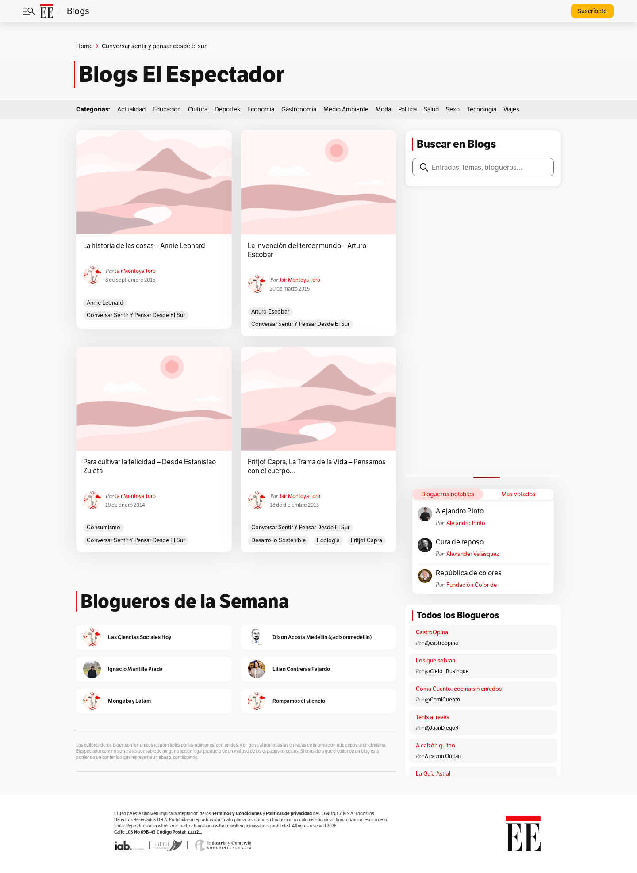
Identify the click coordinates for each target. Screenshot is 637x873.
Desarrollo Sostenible (278, 540)
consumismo (103, 527)
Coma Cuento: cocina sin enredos (459, 689)
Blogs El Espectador (181, 74)
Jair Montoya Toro (135, 271)
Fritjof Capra (366, 540)
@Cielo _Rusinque (447, 671)
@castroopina (441, 642)
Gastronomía (298, 109)
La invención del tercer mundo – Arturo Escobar (307, 250)
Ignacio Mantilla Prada (135, 669)
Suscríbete (592, 11)
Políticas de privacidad (289, 813)
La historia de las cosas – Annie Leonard (144, 245)
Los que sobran (435, 660)
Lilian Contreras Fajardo (301, 669)
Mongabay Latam (129, 700)
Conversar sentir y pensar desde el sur (136, 315)
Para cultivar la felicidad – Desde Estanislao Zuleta (149, 466)
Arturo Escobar (270, 311)
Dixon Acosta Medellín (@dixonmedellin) (322, 637)
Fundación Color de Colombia (471, 585)
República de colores (469, 573)
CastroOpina (432, 632)
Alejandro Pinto (460, 511)
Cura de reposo (460, 542)
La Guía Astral (433, 773)
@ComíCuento (442, 699)
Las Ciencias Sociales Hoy (139, 637)
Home (84, 46)
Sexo (453, 109)
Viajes (511, 109)
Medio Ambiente (345, 109)
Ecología (328, 540)
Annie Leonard (105, 302)
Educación (167, 109)
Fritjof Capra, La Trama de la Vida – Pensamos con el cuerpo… (317, 466)
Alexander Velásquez (472, 554)
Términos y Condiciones (237, 813)
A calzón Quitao (443, 756)
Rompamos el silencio (298, 700)
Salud (431, 109)
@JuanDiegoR (442, 727)
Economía (260, 109)
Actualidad (131, 109)
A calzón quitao (435, 745)
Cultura (197, 109)
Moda (383, 109)
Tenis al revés (432, 717)
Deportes (227, 109)
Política (407, 109)
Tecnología (481, 109)
